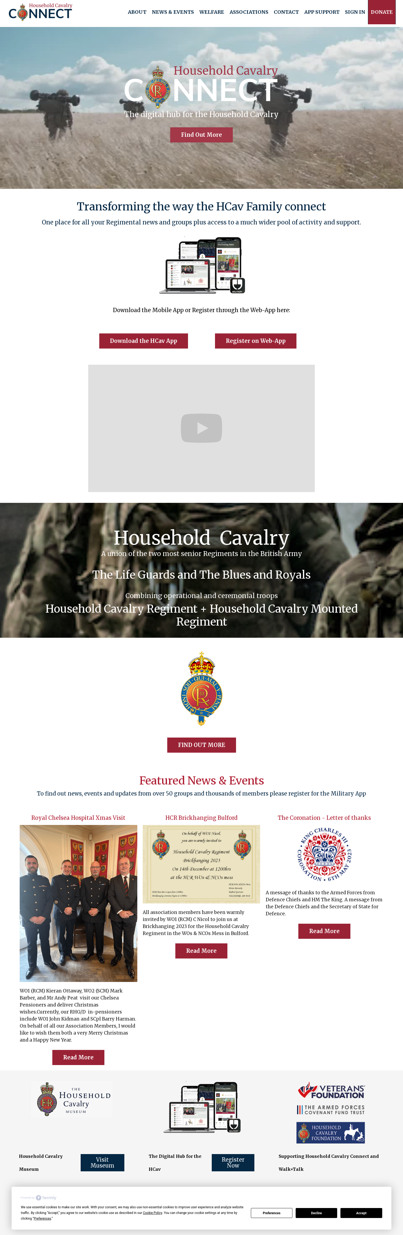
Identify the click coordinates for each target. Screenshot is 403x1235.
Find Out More (201, 134)
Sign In (355, 12)
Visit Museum (102, 1162)
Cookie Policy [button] (152, 1213)
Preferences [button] (42, 1218)
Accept (361, 1213)
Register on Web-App (256, 340)
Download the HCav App (143, 340)
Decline (316, 1213)
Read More (78, 1057)
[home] (40, 12)
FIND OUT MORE (201, 745)
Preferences (272, 1213)
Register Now (233, 1162)
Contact (286, 12)
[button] (137, 12)
